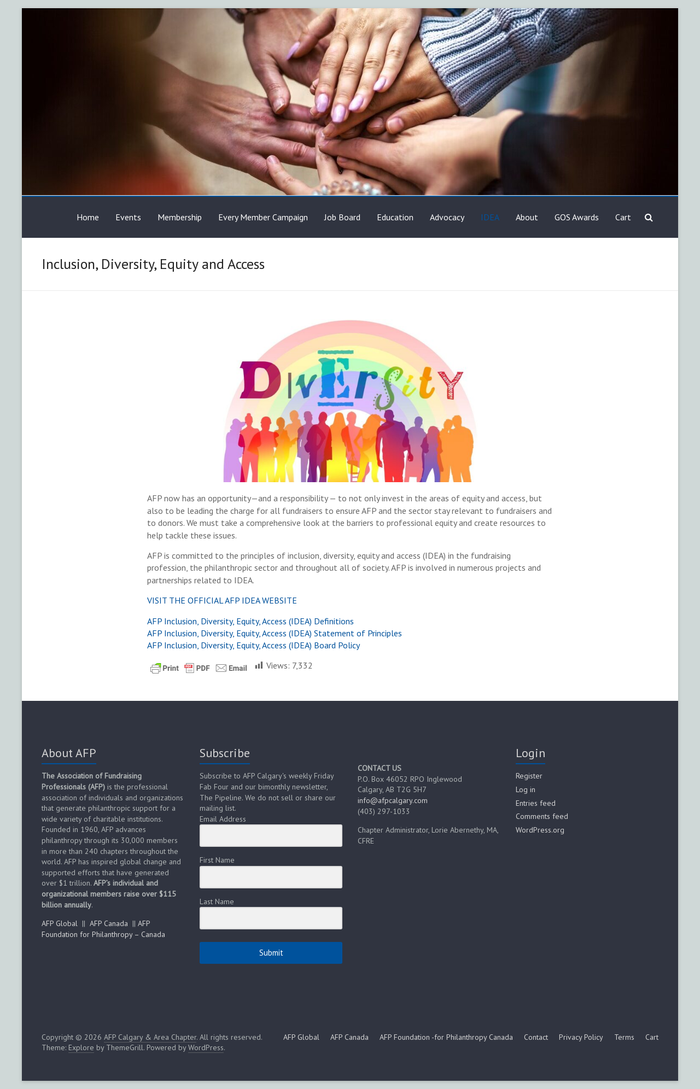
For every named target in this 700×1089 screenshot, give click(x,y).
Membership (180, 217)
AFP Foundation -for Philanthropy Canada (446, 1037)
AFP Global (60, 923)
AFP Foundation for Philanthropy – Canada (103, 928)
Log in (525, 789)
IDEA (490, 217)
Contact (536, 1037)
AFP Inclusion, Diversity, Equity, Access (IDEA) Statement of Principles (274, 633)
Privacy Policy (581, 1037)
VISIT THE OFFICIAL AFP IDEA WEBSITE (222, 600)
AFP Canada (109, 923)
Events (128, 217)
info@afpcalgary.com (393, 800)
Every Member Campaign (263, 217)
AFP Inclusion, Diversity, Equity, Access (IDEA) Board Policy (253, 645)
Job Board (342, 217)
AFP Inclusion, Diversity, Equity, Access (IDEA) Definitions (250, 621)
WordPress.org (540, 830)
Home (88, 217)
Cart (623, 217)
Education (395, 217)
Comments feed (542, 816)
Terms (624, 1037)
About (527, 217)
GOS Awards (577, 217)
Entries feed (536, 803)
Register (529, 776)
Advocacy (447, 217)
